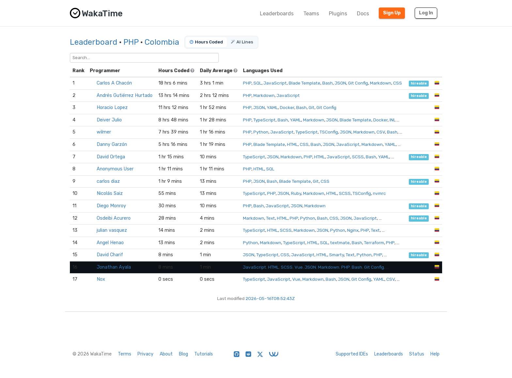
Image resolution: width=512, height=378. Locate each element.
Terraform (374, 242)
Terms (124, 354)
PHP (130, 42)
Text (270, 218)
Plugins (338, 13)
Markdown (380, 83)
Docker (287, 107)
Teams (311, 13)
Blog (183, 354)
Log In (426, 13)
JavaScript (275, 83)
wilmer (104, 132)
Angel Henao (110, 242)
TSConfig (329, 131)
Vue (299, 267)
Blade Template (304, 83)
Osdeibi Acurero (114, 218)
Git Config (358, 83)
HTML (292, 144)
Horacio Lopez (112, 107)
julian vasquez (112, 230)
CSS (397, 83)
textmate (340, 242)
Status (416, 354)
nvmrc (379, 193)
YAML (272, 107)
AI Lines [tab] (242, 41)
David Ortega (111, 157)
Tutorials (203, 354)
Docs (363, 13)
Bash (327, 83)
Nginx (353, 230)
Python (260, 131)
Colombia (162, 42)
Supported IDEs (352, 354)
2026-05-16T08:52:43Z (270, 298)
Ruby (296, 193)
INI (392, 119)
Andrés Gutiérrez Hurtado (124, 95)
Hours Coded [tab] (206, 41)
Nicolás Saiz (110, 193)
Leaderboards (277, 13)
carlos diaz (108, 181)
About (166, 354)
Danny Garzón (112, 144)
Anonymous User (115, 169)
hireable (419, 83)
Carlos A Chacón (114, 83)
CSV (380, 131)
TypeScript (264, 119)
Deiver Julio (109, 120)
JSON (340, 83)
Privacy (145, 354)
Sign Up (392, 13)
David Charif (110, 255)
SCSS (358, 156)
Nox (101, 279)
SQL (257, 83)
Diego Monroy (111, 206)
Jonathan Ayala (114, 267)
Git (311, 107)
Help (435, 354)
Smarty (336, 254)
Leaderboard (93, 42)
